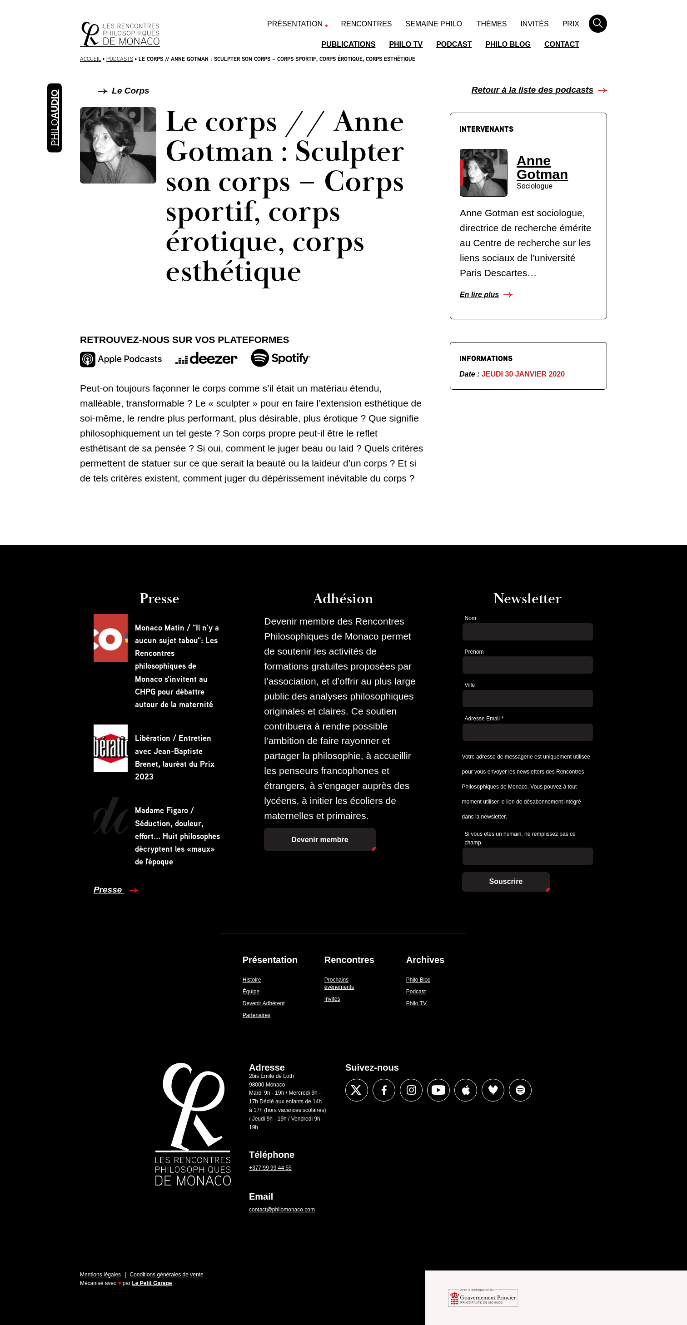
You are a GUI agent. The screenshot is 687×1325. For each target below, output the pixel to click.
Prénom (474, 652)
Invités (534, 24)
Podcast (454, 44)
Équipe (251, 991)
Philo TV (406, 44)
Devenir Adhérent (264, 1003)
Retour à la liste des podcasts (532, 89)
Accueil (90, 58)
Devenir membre (319, 840)
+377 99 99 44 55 (270, 1168)
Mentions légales (100, 1274)
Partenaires (256, 1015)
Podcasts (119, 58)
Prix (571, 24)
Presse (109, 889)
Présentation (295, 24)
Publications (349, 44)
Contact (561, 44)
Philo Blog (508, 44)
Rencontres (366, 24)
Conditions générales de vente (167, 1274)
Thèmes (492, 24)
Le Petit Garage (152, 1283)
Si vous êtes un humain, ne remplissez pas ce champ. (520, 838)
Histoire (252, 980)
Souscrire (506, 881)
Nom (470, 618)
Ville (470, 685)
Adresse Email (484, 718)
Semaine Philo (434, 24)
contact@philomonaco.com (282, 1209)
